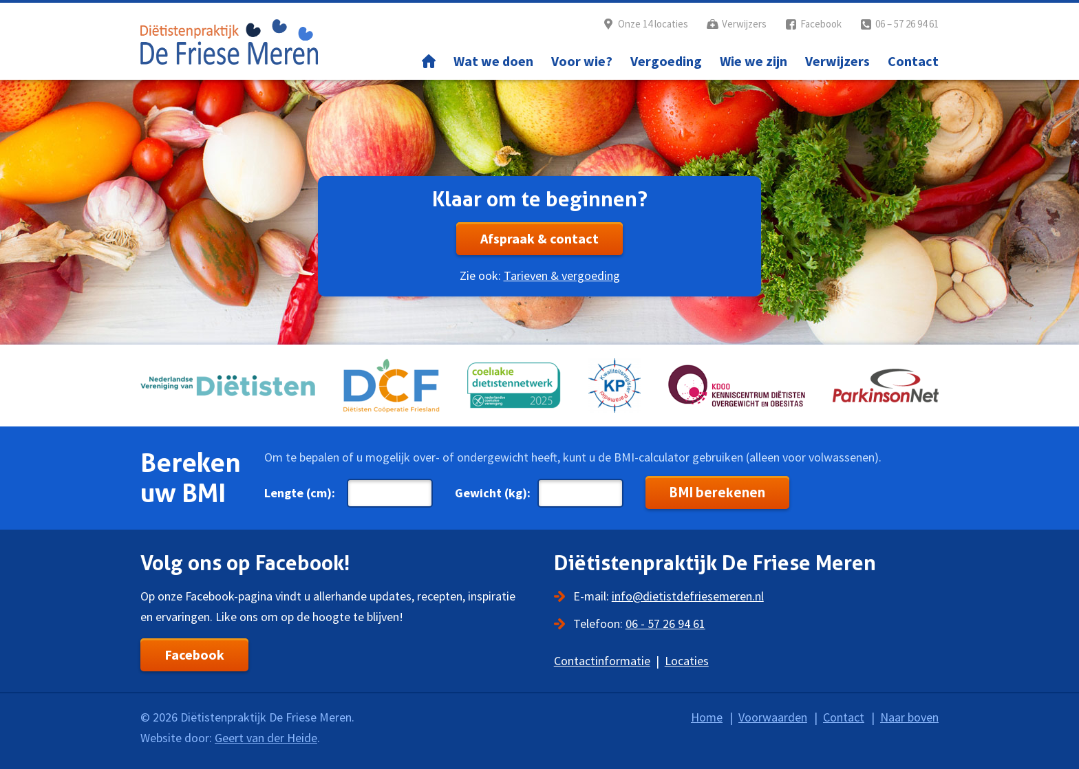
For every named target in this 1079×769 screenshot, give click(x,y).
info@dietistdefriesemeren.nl (688, 596)
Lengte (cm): (299, 493)
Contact (913, 60)
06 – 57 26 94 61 (907, 23)
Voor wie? (581, 60)
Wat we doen (493, 60)
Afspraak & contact (539, 238)
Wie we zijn (753, 60)
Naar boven (909, 717)
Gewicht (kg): (493, 493)
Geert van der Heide (266, 738)
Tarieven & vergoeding (562, 275)
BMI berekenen (717, 492)
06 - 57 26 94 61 (665, 623)
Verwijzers (744, 23)
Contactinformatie (602, 661)
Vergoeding (666, 60)
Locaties (687, 661)
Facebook (821, 23)
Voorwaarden (772, 717)
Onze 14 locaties (653, 23)
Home (429, 61)
